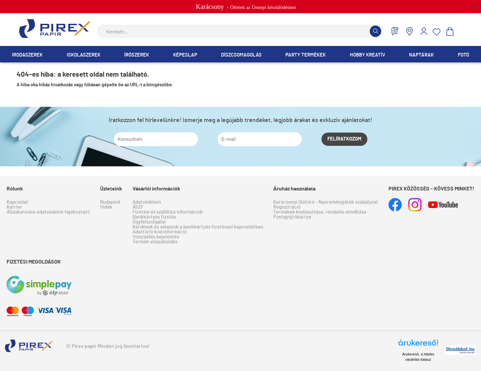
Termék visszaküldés (154, 241)
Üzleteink (111, 188)
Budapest (110, 202)
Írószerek (136, 55)
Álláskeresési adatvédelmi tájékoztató (48, 212)
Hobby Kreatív (367, 55)
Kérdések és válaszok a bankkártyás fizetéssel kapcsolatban (197, 227)
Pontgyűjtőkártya (292, 217)
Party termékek (305, 55)
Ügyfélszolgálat (149, 222)
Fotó (463, 55)
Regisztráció (287, 207)
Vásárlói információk (156, 188)
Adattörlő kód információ (159, 231)
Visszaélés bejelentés (155, 236)
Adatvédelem (146, 202)
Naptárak (421, 55)
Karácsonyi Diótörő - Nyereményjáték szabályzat (325, 202)
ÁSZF (137, 207)
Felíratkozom (344, 139)
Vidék (106, 207)
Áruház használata (294, 188)
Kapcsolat (17, 202)
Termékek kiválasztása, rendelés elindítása (319, 212)
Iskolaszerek (83, 55)
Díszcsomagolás (241, 55)
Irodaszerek (27, 55)
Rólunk (15, 188)
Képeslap (185, 55)
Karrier (14, 207)
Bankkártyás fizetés (154, 217)
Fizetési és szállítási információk (167, 212)
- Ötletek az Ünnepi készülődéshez (246, 6)
